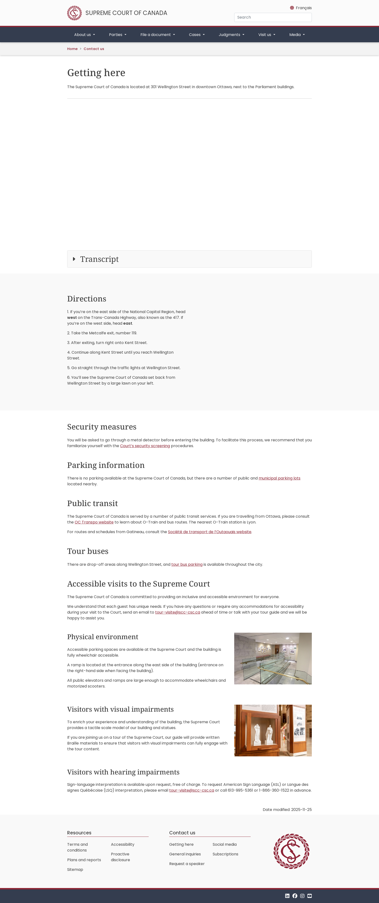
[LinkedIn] (287, 896)
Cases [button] (195, 34)
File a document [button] (156, 34)
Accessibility (122, 844)
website (209, 532)
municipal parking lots (279, 478)
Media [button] (295, 34)
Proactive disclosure (120, 857)
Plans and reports (84, 860)
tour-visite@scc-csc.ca (177, 612)
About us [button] (83, 34)
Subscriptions (225, 854)
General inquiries (185, 854)
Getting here (181, 844)
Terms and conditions (77, 847)
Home (72, 48)
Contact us (94, 48)
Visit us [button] (265, 34)
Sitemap (75, 869)
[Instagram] (302, 896)
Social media (225, 844)
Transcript (99, 259)
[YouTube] (309, 896)
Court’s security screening (145, 446)
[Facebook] (294, 896)
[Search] (273, 17)
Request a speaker (187, 864)
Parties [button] (116, 34)
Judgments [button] (230, 34)
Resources (79, 833)
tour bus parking (187, 564)
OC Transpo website (94, 522)
